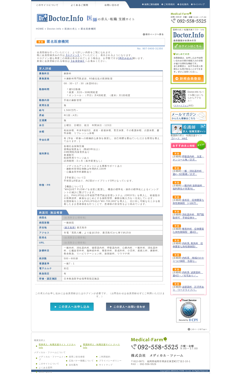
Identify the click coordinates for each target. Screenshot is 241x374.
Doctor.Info (54, 29)
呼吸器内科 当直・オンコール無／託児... (188, 158)
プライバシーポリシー (110, 360)
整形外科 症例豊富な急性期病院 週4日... (188, 230)
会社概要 (183, 4)
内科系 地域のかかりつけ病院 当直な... (188, 259)
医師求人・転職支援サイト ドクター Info (57, 346)
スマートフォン (181, 105)
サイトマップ (198, 4)
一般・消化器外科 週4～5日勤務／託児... (188, 173)
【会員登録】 (77, 61)
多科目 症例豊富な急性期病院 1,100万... (188, 202)
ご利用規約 (168, 4)
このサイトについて (47, 4)
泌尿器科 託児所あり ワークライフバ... (188, 288)
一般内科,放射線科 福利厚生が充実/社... (189, 187)
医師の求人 (71, 29)
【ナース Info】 (179, 138)
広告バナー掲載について (81, 360)
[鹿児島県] (70, 227)
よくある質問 (45, 367)
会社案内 (73, 365)
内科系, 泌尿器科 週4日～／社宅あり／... (188, 274)
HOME (40, 29)
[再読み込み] (125, 58)
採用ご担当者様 (145, 4)
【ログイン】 (72, 55)
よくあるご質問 (79, 4)
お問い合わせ (112, 4)
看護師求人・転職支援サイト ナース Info (101, 346)
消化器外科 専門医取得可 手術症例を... (188, 216)
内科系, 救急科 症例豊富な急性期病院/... (188, 245)
